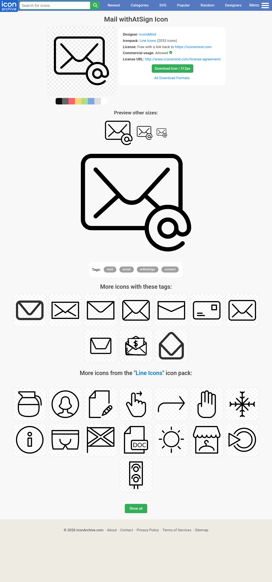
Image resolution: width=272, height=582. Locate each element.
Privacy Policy (148, 530)
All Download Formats (172, 78)
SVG (162, 5)
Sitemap (201, 530)
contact (170, 269)
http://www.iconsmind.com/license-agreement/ (183, 59)
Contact (126, 530)
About (112, 530)
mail (110, 269)
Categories (140, 5)
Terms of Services (177, 530)
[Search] (95, 5)
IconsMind (147, 34)
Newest (114, 5)
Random (207, 5)
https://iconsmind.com (193, 47)
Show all (136, 508)
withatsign (147, 269)
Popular (183, 5)
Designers (233, 5)
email (127, 269)
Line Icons (147, 40)
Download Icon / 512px (172, 68)
